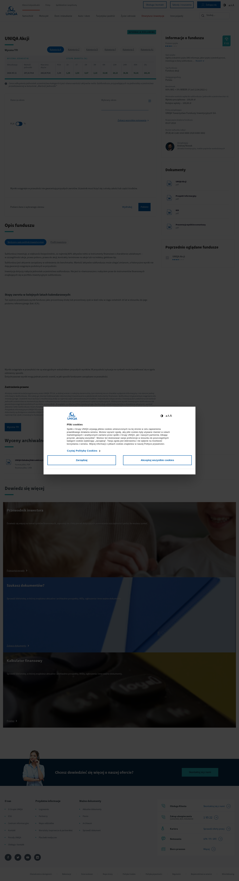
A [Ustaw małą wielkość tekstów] (166, 416)
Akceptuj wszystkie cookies (157, 460)
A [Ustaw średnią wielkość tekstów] (168, 415)
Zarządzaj (81, 460)
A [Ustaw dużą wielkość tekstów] (171, 415)
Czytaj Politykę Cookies (82, 450)
